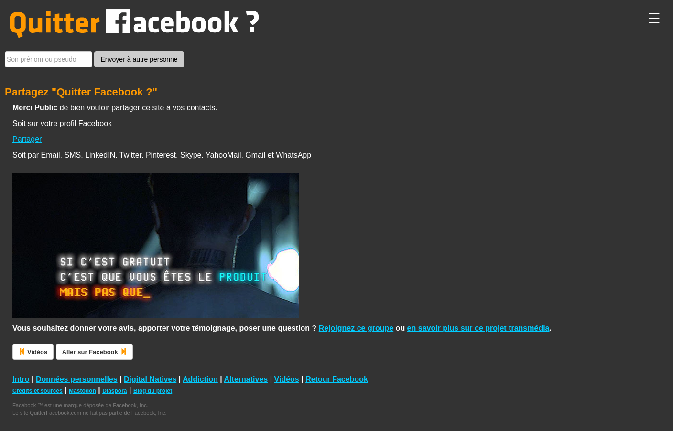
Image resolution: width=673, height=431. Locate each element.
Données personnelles (77, 379)
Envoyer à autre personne (138, 59)
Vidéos (286, 379)
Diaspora (114, 391)
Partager (27, 139)
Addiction (200, 379)
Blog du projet (152, 391)
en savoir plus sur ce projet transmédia (478, 328)
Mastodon (82, 391)
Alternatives (246, 379)
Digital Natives (150, 379)
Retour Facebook (336, 379)
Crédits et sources (37, 391)
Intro (21, 379)
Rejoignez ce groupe (356, 328)
